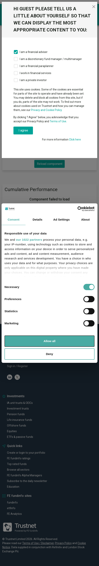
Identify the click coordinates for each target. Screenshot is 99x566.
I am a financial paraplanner (37, 66)
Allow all (50, 341)
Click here (75, 139)
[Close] (94, 7)
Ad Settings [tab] (61, 219)
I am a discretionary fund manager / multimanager (51, 59)
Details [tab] (37, 219)
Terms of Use (58, 121)
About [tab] (85, 219)
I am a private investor (33, 80)
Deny (49, 354)
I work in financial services (35, 73)
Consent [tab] (13, 219)
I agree (23, 130)
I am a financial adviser (34, 52)
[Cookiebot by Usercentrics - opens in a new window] (77, 208)
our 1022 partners (29, 239)
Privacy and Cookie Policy (46, 110)
